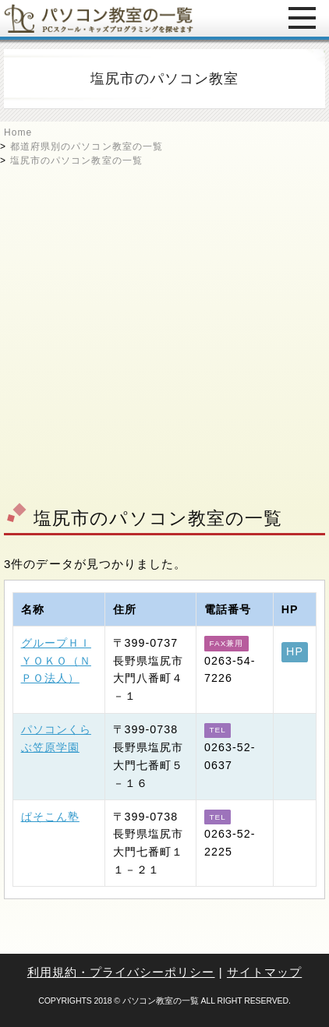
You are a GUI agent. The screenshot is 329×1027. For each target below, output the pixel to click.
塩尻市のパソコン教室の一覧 (76, 160)
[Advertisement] (164, 332)
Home (18, 132)
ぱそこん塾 (50, 816)
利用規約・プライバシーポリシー (121, 972)
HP (294, 651)
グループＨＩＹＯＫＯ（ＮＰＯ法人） (56, 661)
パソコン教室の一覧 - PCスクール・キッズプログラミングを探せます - (98, 18)
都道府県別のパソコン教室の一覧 (86, 146)
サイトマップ (264, 972)
